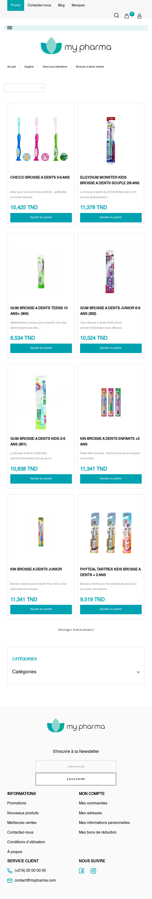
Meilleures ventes (22, 823)
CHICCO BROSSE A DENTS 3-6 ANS (40, 177)
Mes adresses (90, 813)
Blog (61, 5)
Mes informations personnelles (104, 823)
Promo (16, 5)
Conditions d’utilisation (26, 842)
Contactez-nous (39, 5)
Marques (78, 5)
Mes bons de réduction (98, 833)
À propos (14, 852)
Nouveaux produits (23, 813)
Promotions (16, 803)
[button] (129, 16)
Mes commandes (93, 803)
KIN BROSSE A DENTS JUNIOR (36, 569)
